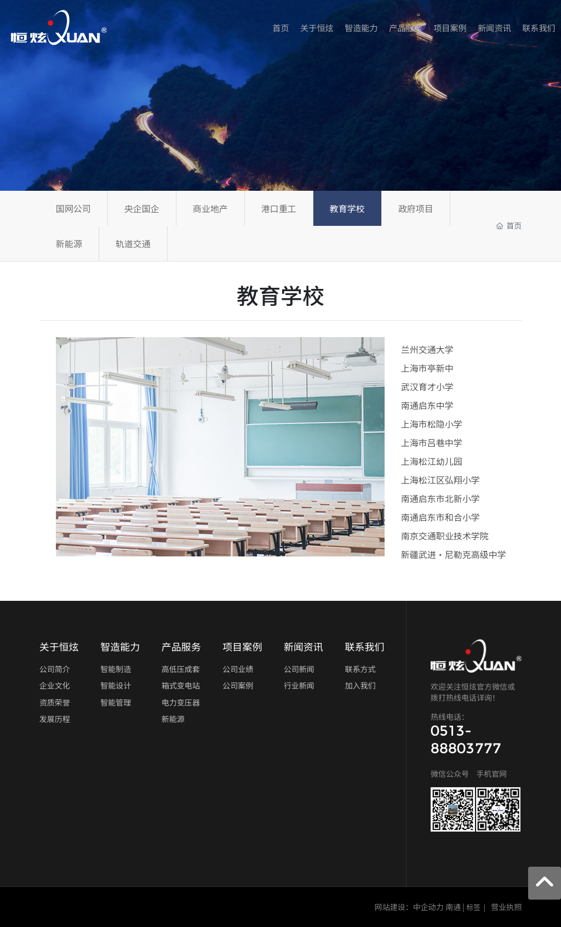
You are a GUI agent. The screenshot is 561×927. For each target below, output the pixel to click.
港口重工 (278, 208)
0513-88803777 (466, 739)
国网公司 (73, 208)
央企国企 (141, 208)
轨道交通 (133, 243)
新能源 (69, 243)
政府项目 (415, 208)
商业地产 (210, 208)
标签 (473, 907)
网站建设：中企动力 (409, 906)
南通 (453, 906)
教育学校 (347, 208)
